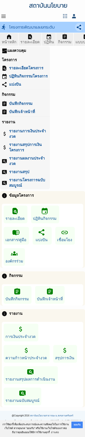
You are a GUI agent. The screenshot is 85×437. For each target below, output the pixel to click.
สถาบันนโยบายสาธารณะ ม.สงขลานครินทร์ (51, 415)
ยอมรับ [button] (77, 424)
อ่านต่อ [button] (55, 432)
